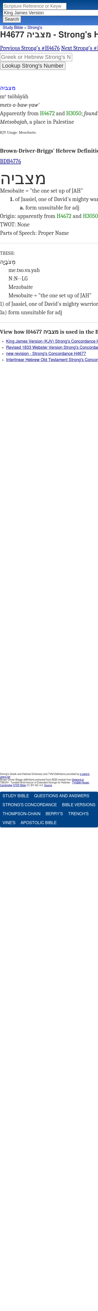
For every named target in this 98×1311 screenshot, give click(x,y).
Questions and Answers (61, 796)
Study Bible (13, 28)
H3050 (73, 113)
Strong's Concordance (30, 805)
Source (48, 785)
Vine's (9, 823)
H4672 (47, 113)
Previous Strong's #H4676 (30, 48)
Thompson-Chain (21, 814)
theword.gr (78, 780)
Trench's (78, 814)
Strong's (34, 28)
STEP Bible (19, 785)
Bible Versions (78, 805)
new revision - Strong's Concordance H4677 (46, 354)
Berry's (54, 814)
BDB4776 (10, 161)
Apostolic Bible (38, 823)
